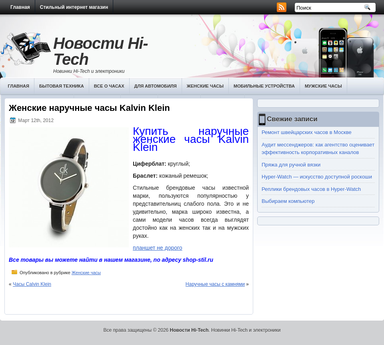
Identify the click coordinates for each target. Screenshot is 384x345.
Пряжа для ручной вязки (291, 165)
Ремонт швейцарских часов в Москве (307, 132)
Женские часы (205, 86)
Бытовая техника (61, 86)
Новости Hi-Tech (100, 51)
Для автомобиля (155, 86)
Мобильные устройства (264, 86)
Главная (20, 7)
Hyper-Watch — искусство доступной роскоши (317, 177)
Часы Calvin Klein (32, 284)
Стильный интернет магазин (74, 7)
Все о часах (109, 86)
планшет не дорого (157, 248)
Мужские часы (323, 86)
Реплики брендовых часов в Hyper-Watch (311, 189)
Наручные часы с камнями (215, 284)
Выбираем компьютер (288, 201)
